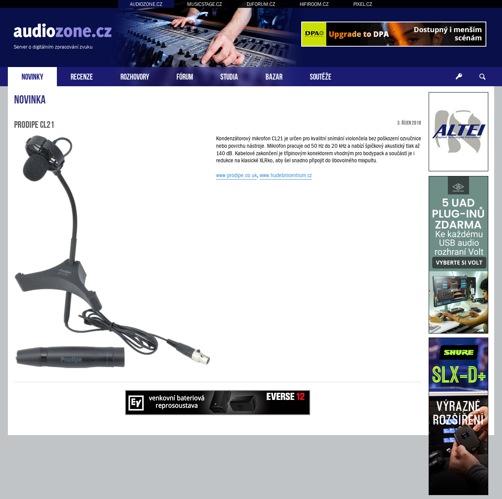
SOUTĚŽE (320, 76)
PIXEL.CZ (362, 4)
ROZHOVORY (134, 76)
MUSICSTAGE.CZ (204, 4)
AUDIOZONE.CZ (146, 4)
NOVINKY (32, 76)
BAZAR (274, 76)
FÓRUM (184, 76)
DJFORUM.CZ (261, 4)
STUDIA (229, 76)
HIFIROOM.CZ (314, 4)
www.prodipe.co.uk (236, 175)
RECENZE (82, 76)
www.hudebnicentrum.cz (286, 175)
